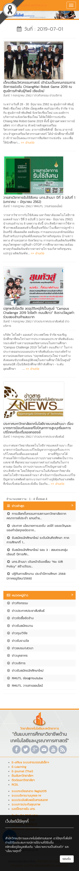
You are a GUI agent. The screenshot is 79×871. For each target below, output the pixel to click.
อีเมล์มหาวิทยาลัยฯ (22, 776)
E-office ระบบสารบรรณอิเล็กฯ (30, 762)
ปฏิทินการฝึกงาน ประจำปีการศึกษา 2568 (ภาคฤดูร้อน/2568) (36, 576)
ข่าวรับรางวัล (18, 640)
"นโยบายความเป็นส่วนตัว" (49, 847)
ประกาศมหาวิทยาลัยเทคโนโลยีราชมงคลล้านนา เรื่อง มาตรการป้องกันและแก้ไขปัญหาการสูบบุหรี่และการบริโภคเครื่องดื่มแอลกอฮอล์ (38, 428)
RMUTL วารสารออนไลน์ (48, 206)
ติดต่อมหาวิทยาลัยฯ (23, 780)
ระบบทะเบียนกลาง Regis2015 (29, 791)
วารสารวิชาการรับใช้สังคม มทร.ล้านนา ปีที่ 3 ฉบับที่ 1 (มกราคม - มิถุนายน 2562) (39, 199)
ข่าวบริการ (56, 95)
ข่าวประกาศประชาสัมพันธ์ (49, 321)
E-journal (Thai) (22, 771)
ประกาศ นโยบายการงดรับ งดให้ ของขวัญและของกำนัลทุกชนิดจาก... (39, 528)
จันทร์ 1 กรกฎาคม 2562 (17, 95)
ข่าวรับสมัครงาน (20, 625)
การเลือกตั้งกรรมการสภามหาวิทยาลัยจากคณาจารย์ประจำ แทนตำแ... (36, 515)
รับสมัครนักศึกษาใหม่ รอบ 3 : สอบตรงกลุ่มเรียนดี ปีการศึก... (37, 552)
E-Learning (19, 767)
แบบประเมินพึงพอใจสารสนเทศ (30, 800)
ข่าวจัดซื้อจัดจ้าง (20, 618)
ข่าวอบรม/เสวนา (20, 648)
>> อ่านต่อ (27, 142)
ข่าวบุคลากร (17, 655)
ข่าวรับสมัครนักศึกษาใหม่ (25, 670)
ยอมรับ (67, 859)
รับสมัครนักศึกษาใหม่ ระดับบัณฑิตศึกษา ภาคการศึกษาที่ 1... (38, 540)
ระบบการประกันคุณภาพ (26, 804)
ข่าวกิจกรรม (41, 95)
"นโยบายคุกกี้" (13, 851)
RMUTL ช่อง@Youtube (25, 678)
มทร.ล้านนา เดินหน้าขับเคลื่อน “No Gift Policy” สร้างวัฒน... (35, 563)
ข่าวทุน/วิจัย (17, 633)
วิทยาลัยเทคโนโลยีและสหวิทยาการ (25, 5)
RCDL (15, 784)
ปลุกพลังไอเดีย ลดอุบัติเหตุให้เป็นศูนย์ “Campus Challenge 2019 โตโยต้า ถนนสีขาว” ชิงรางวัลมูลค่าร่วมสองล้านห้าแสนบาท (38, 312)
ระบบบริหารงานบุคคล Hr (26, 795)
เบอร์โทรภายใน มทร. (23, 809)
